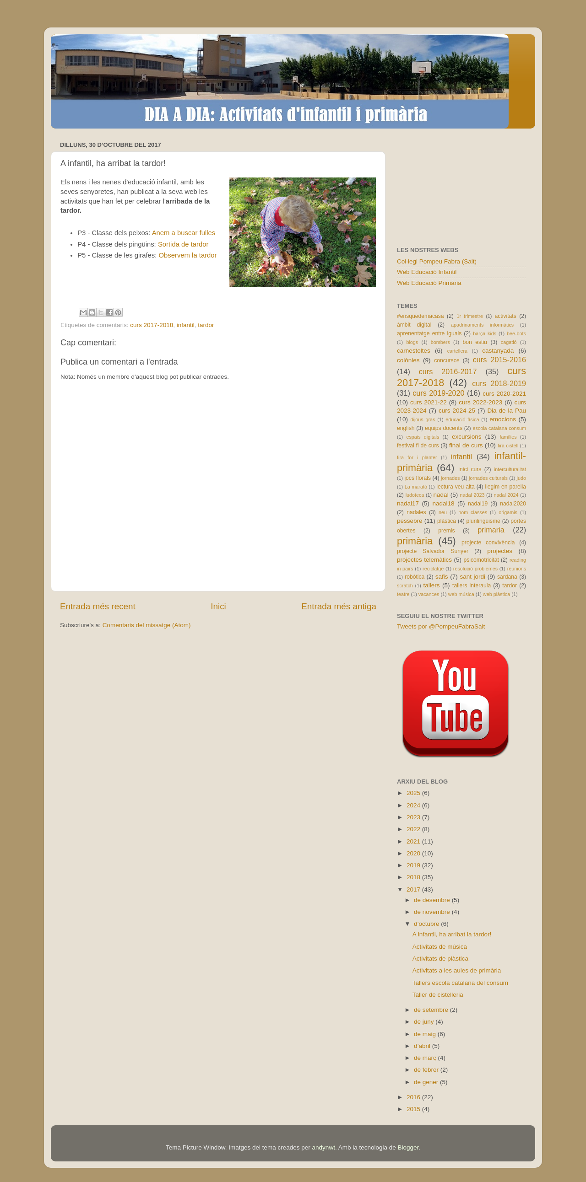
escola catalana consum (499, 428)
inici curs (469, 469)
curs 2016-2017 (448, 371)
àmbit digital (414, 325)
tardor (206, 325)
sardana (507, 577)
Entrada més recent (98, 606)
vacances (429, 594)
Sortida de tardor (183, 244)
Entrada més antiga (338, 606)
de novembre (433, 911)
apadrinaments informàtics (482, 325)
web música (461, 594)
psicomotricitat (481, 560)
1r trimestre (469, 316)
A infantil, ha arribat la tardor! (452, 934)
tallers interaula (471, 585)
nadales (416, 512)
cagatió (509, 342)
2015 (414, 1109)
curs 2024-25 (457, 410)
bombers (440, 342)
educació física (462, 419)
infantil (186, 325)
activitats (505, 316)
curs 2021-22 (428, 402)
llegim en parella (505, 487)
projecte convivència (488, 542)
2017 (414, 889)
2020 (414, 853)
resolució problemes (475, 568)
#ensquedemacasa (420, 316)
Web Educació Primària (429, 282)
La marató (416, 486)
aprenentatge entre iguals (429, 333)
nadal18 (444, 503)
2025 (414, 793)
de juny (424, 1021)
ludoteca (415, 495)
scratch (405, 585)
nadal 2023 (472, 495)
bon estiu (474, 342)
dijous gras (423, 419)
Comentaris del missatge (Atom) (147, 625)
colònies (408, 360)
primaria (490, 530)
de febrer (427, 1069)
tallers (431, 585)
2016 (414, 1097)
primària (415, 541)
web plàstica (496, 594)
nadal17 (408, 503)
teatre (403, 594)
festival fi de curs (418, 445)
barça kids (484, 333)
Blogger (407, 1147)
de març (426, 1057)
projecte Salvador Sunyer (432, 551)
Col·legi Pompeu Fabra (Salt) (437, 261)
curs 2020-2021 (504, 393)
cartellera (457, 351)
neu (443, 512)
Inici (218, 606)
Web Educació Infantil (426, 272)
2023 (414, 817)
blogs (412, 342)
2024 (414, 805)
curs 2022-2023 (480, 402)
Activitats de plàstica (440, 958)
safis (441, 576)
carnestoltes (413, 350)
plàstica (446, 521)
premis (446, 530)
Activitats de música (439, 946)
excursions (467, 436)
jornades (450, 478)
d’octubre (427, 923)
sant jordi (472, 576)
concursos (446, 360)
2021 (414, 841)
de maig (426, 1034)
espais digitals (422, 437)
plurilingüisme (483, 521)
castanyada (498, 350)
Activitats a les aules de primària (456, 970)
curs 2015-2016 (499, 359)
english (405, 428)
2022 (414, 829)
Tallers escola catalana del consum (460, 982)
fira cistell (508, 445)
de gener (427, 1082)
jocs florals (417, 478)
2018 (414, 877)
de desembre (433, 900)
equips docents (443, 428)
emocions (502, 419)
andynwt (323, 1147)
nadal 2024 (506, 495)
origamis (508, 512)
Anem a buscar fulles (184, 232)
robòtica (414, 577)
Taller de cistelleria (437, 994)
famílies (507, 437)
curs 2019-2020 (438, 393)
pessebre (410, 520)
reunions (516, 568)
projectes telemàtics (424, 559)
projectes (499, 551)
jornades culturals (488, 478)
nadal (441, 494)
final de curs (466, 445)
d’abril (423, 1045)
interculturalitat (510, 469)
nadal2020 (513, 503)
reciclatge (433, 568)
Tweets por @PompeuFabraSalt (441, 626)
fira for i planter (417, 457)
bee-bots (516, 333)
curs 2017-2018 (151, 325)
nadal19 (478, 503)
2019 (414, 865)
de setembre (432, 1009)
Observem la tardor (188, 255)
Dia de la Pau (506, 410)
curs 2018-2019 (499, 383)
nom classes (472, 512)
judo (521, 478)
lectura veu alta (455, 487)
